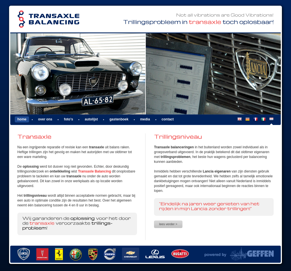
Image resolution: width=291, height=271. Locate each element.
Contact (168, 119)
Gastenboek (118, 119)
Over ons (45, 119)
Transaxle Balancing (48, 19)
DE (247, 121)
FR (255, 121)
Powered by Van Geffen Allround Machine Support (239, 254)
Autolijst (91, 119)
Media (145, 119)
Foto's (68, 119)
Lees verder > (168, 224)
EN (239, 121)
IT (263, 121)
